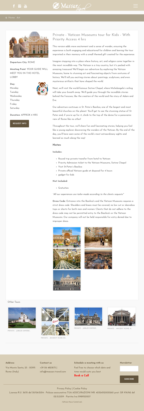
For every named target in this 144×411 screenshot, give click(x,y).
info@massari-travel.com (53, 372)
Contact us (46, 363)
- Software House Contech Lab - (72, 402)
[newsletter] (129, 369)
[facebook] (14, 6)
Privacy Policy (64, 389)
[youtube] (30, 6)
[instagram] (22, 6)
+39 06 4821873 (48, 368)
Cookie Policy (80, 389)
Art (18, 18)
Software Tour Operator (72, 406)
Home (11, 18)
